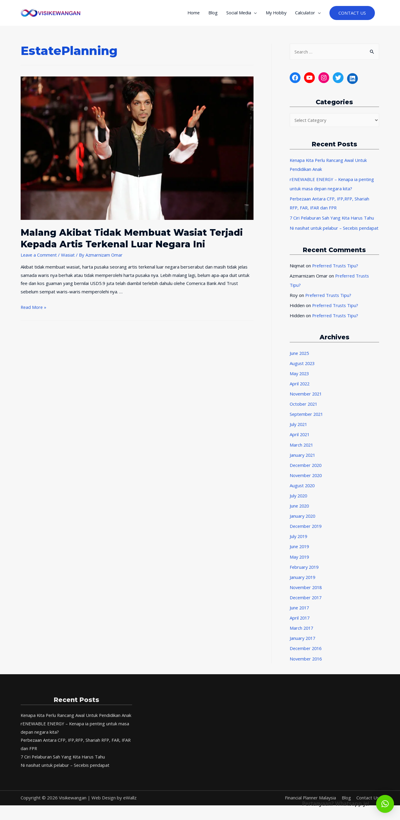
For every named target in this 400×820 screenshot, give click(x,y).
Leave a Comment (39, 257)
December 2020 (306, 473)
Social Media (236, 14)
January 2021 (303, 463)
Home (190, 14)
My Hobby (275, 14)
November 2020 (307, 483)
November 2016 (307, 665)
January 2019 (303, 584)
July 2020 (299, 504)
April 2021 (300, 443)
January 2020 (303, 524)
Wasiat (69, 257)
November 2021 (307, 403)
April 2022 (300, 393)
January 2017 (303, 645)
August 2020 (303, 493)
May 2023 (300, 383)
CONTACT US (352, 14)
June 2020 (300, 514)
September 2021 (307, 423)
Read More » (34, 309)
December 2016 (306, 655)
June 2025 (300, 362)
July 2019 (299, 544)
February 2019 (305, 574)
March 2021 (302, 453)
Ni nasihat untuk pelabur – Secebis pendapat (66, 780)
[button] (385, 804)
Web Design (104, 812)
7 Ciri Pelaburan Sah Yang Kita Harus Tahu (333, 219)
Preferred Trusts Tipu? (336, 276)
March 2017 (302, 635)
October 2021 (304, 413)
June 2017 (300, 614)
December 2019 (306, 534)
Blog (210, 14)
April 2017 (300, 625)
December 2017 (306, 604)
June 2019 (300, 554)
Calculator (304, 14)
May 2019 (300, 564)
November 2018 (307, 594)
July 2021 (299, 433)
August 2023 (303, 372)
